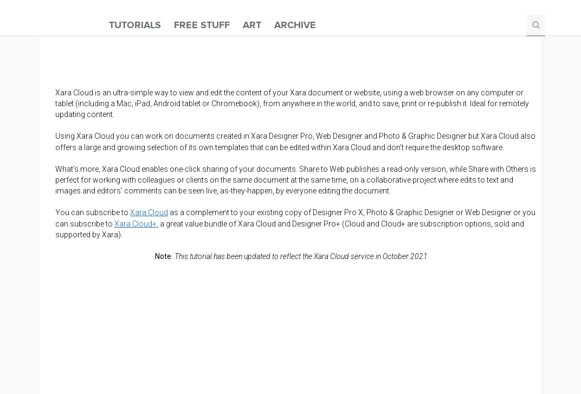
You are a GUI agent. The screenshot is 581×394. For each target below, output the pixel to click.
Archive (295, 25)
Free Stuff (202, 25)
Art (252, 25)
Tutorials (135, 25)
